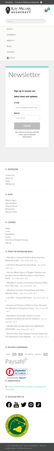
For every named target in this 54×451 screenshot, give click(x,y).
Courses (11, 35)
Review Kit (9, 209)
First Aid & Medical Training (16, 240)
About (10, 40)
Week (7, 228)
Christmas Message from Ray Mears (21, 265)
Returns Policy (11, 212)
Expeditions (10, 234)
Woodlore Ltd (17, 446)
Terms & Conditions (30, 446)
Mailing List (10, 184)
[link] (17, 373)
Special (8, 243)
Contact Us (10, 175)
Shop (10, 29)
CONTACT (11, 52)
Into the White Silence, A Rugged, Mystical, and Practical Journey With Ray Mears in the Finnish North (25, 275)
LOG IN (11, 58)
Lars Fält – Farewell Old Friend (19, 298)
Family (8, 237)
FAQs (7, 181)
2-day (7, 231)
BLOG (9, 46)
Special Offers (11, 203)
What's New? (10, 200)
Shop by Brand (11, 206)
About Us (9, 178)
